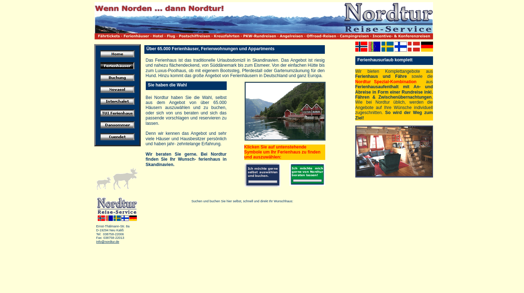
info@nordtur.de (107, 242)
